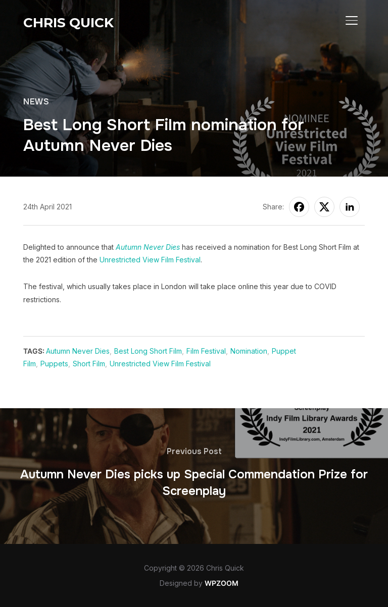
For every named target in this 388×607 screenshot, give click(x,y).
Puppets (54, 363)
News (36, 101)
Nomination (248, 351)
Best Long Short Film (148, 351)
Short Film (89, 363)
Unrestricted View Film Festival (150, 259)
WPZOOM (221, 583)
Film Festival (206, 351)
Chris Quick (68, 23)
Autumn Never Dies (148, 247)
